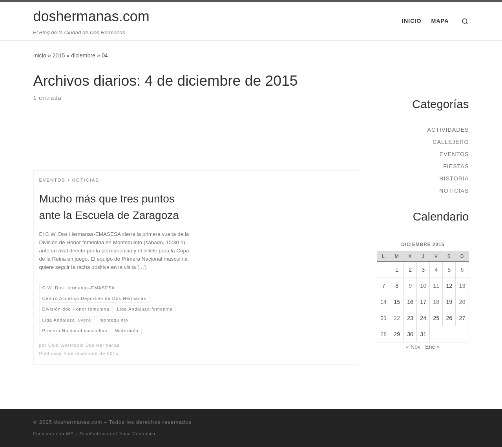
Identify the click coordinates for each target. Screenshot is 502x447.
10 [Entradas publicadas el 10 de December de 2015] (423, 286)
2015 (59, 55)
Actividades (448, 130)
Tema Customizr (137, 433)
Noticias (454, 191)
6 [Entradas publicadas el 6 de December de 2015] (462, 270)
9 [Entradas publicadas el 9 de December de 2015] (410, 286)
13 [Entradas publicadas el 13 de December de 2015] (462, 286)
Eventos (454, 154)
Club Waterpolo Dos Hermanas (84, 345)
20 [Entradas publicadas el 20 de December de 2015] (462, 302)
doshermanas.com (78, 422)
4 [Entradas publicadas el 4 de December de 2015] (436, 270)
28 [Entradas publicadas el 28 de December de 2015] (383, 334)
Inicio (39, 55)
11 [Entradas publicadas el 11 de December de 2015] (436, 286)
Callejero (451, 142)
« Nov (413, 347)
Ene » (432, 347)
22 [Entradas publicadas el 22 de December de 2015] (397, 318)
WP (70, 433)
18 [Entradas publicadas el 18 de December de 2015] (436, 302)
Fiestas (456, 166)
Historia (454, 178)
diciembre (83, 55)
